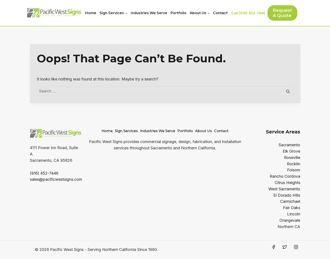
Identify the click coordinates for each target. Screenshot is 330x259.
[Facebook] (273, 247)
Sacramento (289, 145)
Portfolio (178, 13)
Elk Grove (291, 151)
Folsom (293, 170)
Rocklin (293, 164)
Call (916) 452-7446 (248, 13)
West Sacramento (284, 189)
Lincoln (293, 214)
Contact (220, 13)
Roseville (292, 157)
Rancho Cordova (285, 176)
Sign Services (126, 131)
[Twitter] (284, 247)
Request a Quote (282, 13)
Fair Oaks (291, 207)
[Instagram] (296, 247)
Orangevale (289, 220)
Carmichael (290, 201)
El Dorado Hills (286, 195)
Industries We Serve (149, 13)
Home (90, 13)
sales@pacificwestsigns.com (56, 179)
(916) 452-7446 (44, 173)
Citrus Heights (287, 182)
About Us (203, 131)
